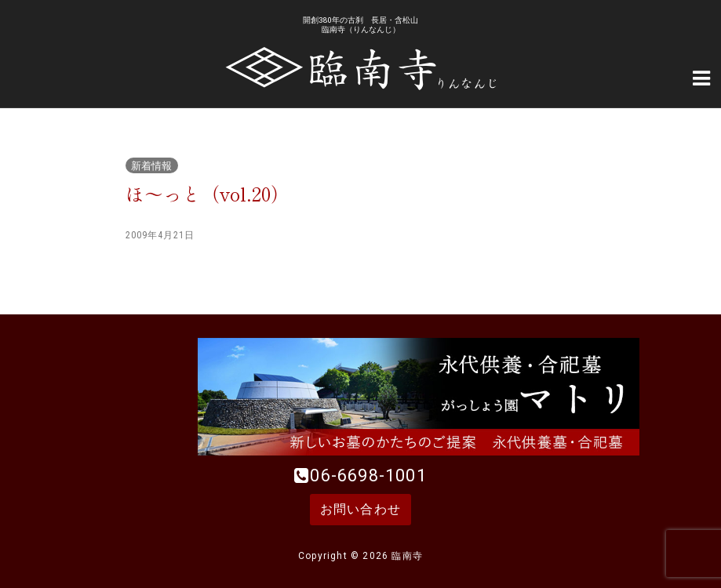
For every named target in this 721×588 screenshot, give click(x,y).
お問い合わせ (360, 509)
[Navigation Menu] (701, 76)
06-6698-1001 (368, 475)
